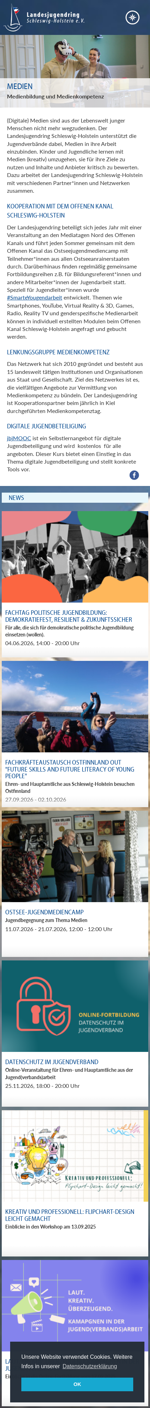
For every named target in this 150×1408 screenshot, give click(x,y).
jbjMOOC (19, 438)
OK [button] (77, 1384)
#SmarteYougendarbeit (34, 297)
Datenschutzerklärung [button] (90, 1366)
